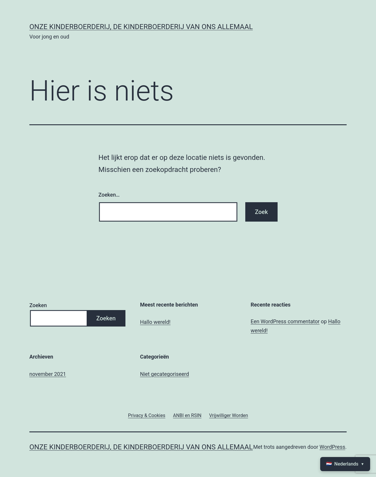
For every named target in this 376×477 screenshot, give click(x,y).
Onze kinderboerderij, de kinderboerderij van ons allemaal (141, 27)
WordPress (332, 447)
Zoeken (38, 305)
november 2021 (47, 374)
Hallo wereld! (155, 322)
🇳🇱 (345, 464)
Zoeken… (109, 195)
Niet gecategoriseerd (164, 374)
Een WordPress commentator (285, 321)
